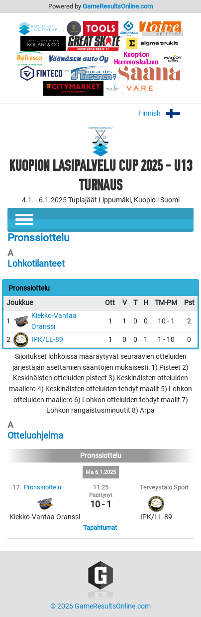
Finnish (166, 113)
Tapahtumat (100, 527)
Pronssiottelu (42, 487)
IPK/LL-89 (47, 339)
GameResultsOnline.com (118, 6)
